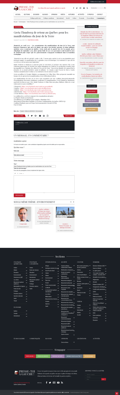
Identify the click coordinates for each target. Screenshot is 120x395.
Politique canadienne (48, 18)
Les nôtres (16, 279)
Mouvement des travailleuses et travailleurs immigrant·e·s (67, 313)
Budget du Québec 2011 (98, 284)
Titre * (15, 164)
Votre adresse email (19, 155)
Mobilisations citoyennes (67, 270)
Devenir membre (91, 109)
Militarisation (48, 296)
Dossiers (36, 14)
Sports (78, 290)
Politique (16, 291)
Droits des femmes (34, 270)
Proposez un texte (91, 100)
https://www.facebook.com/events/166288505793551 (35, 88)
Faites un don (91, 91)
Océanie (47, 301)
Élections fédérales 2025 (99, 265)
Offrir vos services (91, 96)
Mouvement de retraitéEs (67, 292)
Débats (15, 270)
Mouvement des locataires (67, 305)
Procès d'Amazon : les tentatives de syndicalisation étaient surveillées (91, 75)
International (60, 18)
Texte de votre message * (20, 168)
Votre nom (16, 150)
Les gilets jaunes (97, 270)
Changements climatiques (99, 287)
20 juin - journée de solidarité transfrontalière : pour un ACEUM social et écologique (91, 45)
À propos (90, 14)
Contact (100, 14)
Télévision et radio (81, 292)
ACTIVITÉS (96, 338)
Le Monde (47, 287)
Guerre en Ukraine (97, 268)
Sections (27, 14)
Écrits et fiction (64, 342)
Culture (74, 18)
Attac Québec (92, 49)
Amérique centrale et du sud (52, 268)
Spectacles (79, 287)
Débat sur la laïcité (97, 296)
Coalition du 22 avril (33, 40)
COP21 (94, 291)
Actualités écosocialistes (99, 277)
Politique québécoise (35, 18)
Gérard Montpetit (24, 227)
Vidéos (63, 14)
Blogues (45, 14)
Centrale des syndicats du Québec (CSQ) (92, 39)
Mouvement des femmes (51, 299)
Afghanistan (96, 279)
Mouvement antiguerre (66, 280)
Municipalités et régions (19, 286)
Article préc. (19, 116)
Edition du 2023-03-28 (29, 111)
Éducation (16, 272)
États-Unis (47, 280)
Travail (15, 300)
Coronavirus (96, 294)
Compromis (23, 224)
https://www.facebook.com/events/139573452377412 (38, 92)
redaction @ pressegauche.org (22, 382)
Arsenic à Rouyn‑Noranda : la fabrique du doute (65, 225)
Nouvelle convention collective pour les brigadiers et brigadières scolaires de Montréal (92, 64)
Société (68, 18)
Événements (80, 272)
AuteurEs (71, 14)
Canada (22, 111)
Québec (15, 311)
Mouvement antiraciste (66, 283)
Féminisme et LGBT (18, 277)
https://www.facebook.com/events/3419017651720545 (35, 90)
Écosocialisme (90, 18)
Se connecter (65, 392)
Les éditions (81, 338)
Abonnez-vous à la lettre (91, 105)
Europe (47, 282)
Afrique (47, 265)
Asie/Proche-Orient (49, 270)
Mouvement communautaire (68, 285)
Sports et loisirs (65, 334)
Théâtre (79, 295)
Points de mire (17, 288)
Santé (15, 298)
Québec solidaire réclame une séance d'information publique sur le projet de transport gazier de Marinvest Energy (44, 213)
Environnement (18, 27)
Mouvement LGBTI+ (65, 323)
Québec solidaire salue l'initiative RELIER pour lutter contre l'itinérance (91, 55)
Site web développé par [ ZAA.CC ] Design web (79, 392)
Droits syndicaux (97, 315)
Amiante (95, 282)
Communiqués (101, 18)
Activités (81, 14)
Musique (79, 281)
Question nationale (18, 296)
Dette (94, 313)
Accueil (17, 14)
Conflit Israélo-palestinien (99, 289)
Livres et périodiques (82, 274)
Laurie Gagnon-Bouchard (66, 230)
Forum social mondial (50, 285)
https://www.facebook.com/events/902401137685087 (37, 86)
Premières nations (18, 293)
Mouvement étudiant (66, 321)
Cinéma (79, 270)
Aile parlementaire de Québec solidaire (92, 58)
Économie (81, 18)
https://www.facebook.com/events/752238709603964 (40, 93)
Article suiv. (69, 116)
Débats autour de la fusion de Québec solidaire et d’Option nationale (99, 309)
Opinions (54, 14)
